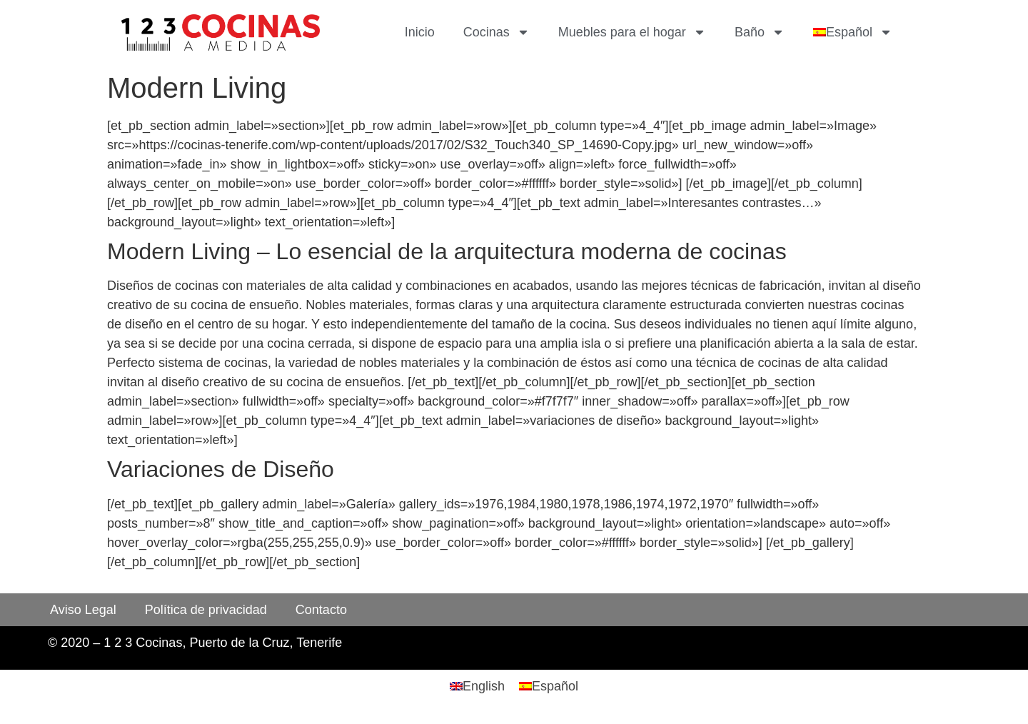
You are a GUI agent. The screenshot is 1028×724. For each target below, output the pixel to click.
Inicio (420, 32)
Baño (760, 32)
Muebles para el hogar (632, 32)
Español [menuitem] (555, 686)
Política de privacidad (206, 610)
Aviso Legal (83, 610)
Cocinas (496, 32)
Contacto (321, 610)
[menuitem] (853, 32)
